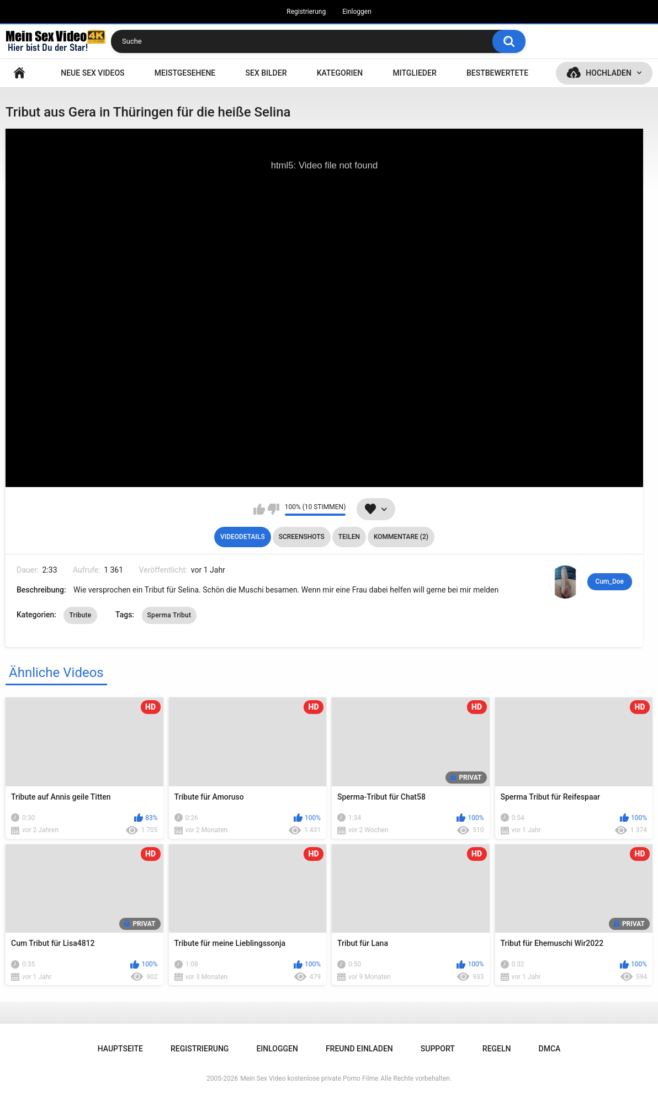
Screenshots (302, 537)
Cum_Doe (610, 581)
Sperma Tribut (169, 615)
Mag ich (259, 509)
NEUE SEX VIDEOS (92, 72)
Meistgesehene (185, 72)
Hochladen (609, 72)
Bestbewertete (497, 72)
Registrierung (306, 11)
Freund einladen (359, 1048)
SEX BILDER (266, 72)
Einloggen (357, 11)
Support (438, 1048)
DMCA (550, 1048)
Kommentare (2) (401, 537)
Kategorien (340, 72)
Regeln (496, 1048)
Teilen (349, 537)
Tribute (80, 615)
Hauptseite (19, 73)
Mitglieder (415, 72)
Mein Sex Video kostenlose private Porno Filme (309, 1078)
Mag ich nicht (273, 509)
